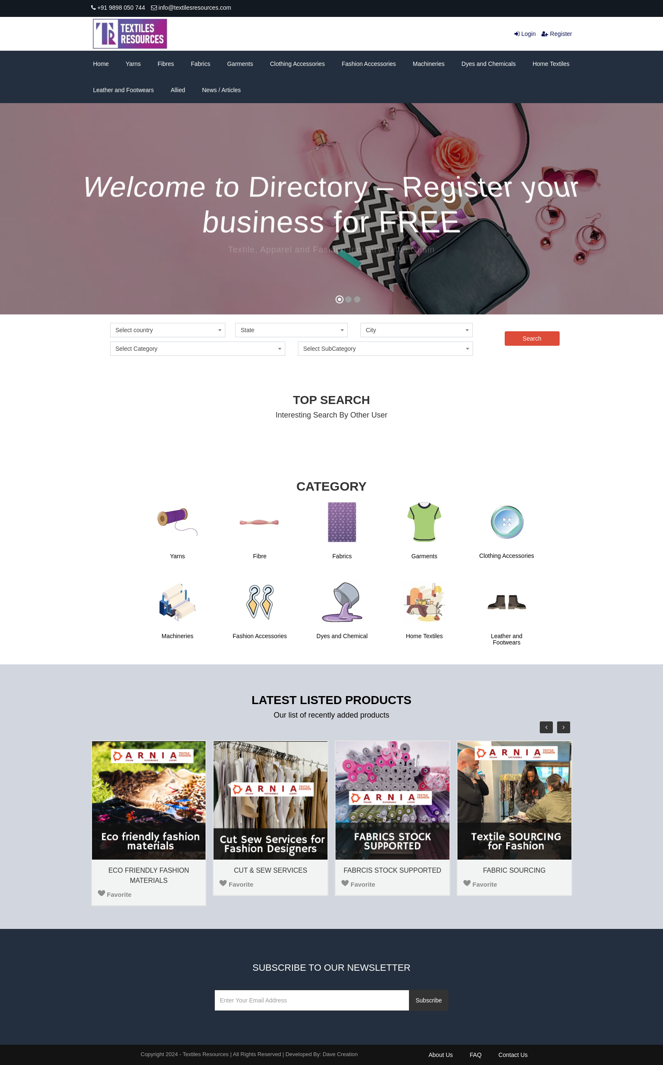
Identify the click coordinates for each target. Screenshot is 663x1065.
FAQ (476, 1054)
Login (525, 33)
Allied (177, 90)
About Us (441, 1054)
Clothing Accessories (297, 63)
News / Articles (221, 90)
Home (101, 63)
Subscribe (429, 1000)
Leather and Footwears (123, 90)
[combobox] (167, 330)
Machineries (428, 63)
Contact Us (513, 1054)
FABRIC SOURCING (514, 870)
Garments (240, 63)
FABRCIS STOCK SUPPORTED (392, 870)
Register (556, 33)
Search (531, 338)
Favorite (115, 894)
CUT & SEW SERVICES (270, 870)
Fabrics (200, 63)
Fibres (165, 63)
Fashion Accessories (369, 63)
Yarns (133, 63)
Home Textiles (551, 63)
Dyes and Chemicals (489, 63)
